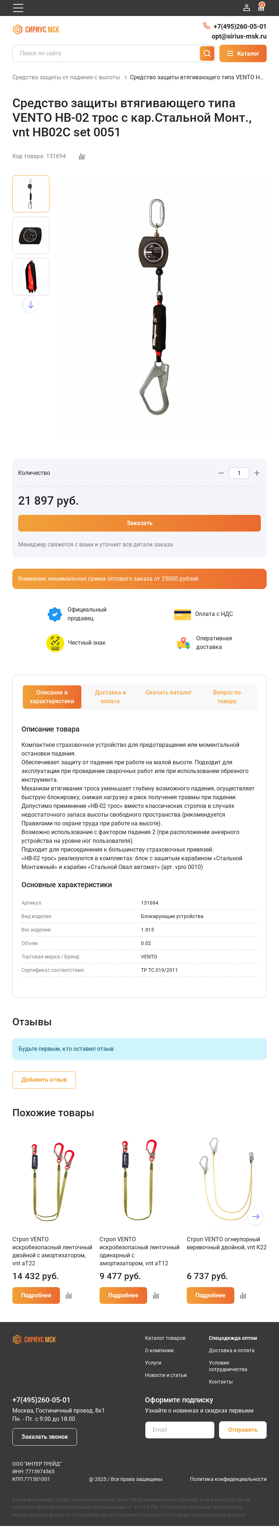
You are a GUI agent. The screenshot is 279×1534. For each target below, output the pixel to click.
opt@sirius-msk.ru (239, 36)
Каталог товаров (165, 1346)
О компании (159, 1358)
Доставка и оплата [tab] (110, 705)
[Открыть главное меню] (18, 8)
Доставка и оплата (232, 1358)
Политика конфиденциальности (228, 1487)
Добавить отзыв (44, 1087)
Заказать (140, 531)
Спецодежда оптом (233, 1346)
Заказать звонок (44, 1444)
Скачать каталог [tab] (169, 700)
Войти (246, 7)
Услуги (153, 1371)
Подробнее (36, 1303)
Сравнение (261, 6)
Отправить (243, 1437)
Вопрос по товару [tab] (227, 705)
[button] (31, 312)
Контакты (221, 1390)
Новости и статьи (166, 1383)
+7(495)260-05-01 (240, 26)
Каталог (243, 53)
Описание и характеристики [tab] (52, 705)
